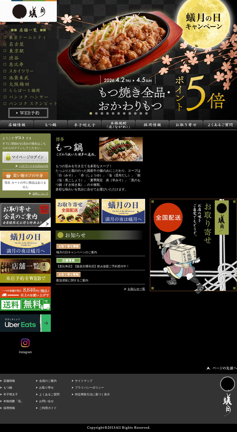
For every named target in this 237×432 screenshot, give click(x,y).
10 (141, 113)
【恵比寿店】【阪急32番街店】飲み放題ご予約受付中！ (92, 266)
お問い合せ (46, 401)
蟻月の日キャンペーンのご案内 (76, 252)
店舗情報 (9, 381)
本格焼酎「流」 (13, 401)
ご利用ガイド (48, 408)
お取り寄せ (46, 387)
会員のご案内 (48, 381)
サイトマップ (83, 381)
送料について (40, 193)
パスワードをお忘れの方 (33, 165)
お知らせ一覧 (136, 289)
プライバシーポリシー (89, 387)
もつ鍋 (7, 387)
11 (146, 113)
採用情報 (9, 408)
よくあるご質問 (49, 394)
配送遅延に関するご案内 (72, 280)
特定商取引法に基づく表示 (92, 394)
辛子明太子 (10, 394)
